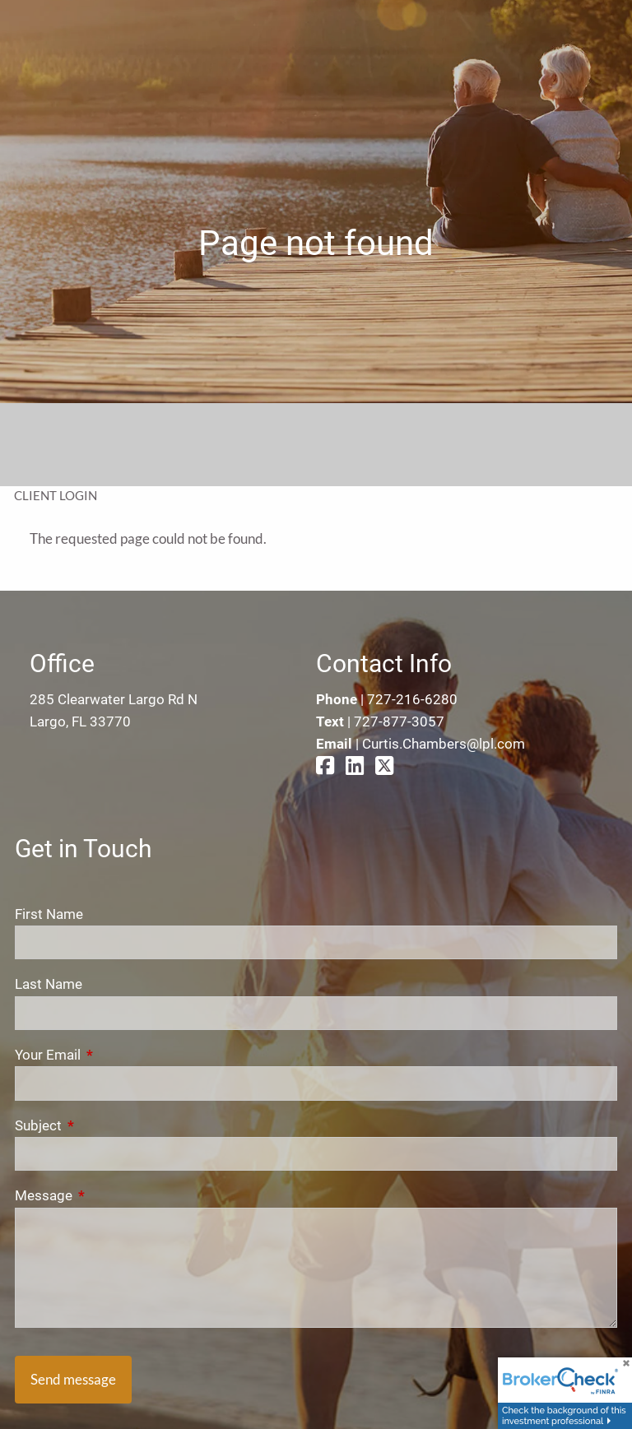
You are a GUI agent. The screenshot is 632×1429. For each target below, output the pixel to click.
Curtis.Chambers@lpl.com (443, 743)
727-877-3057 (399, 721)
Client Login (55, 495)
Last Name (48, 984)
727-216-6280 (412, 699)
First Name (49, 914)
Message (109, 1195)
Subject (104, 1125)
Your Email (113, 1054)
